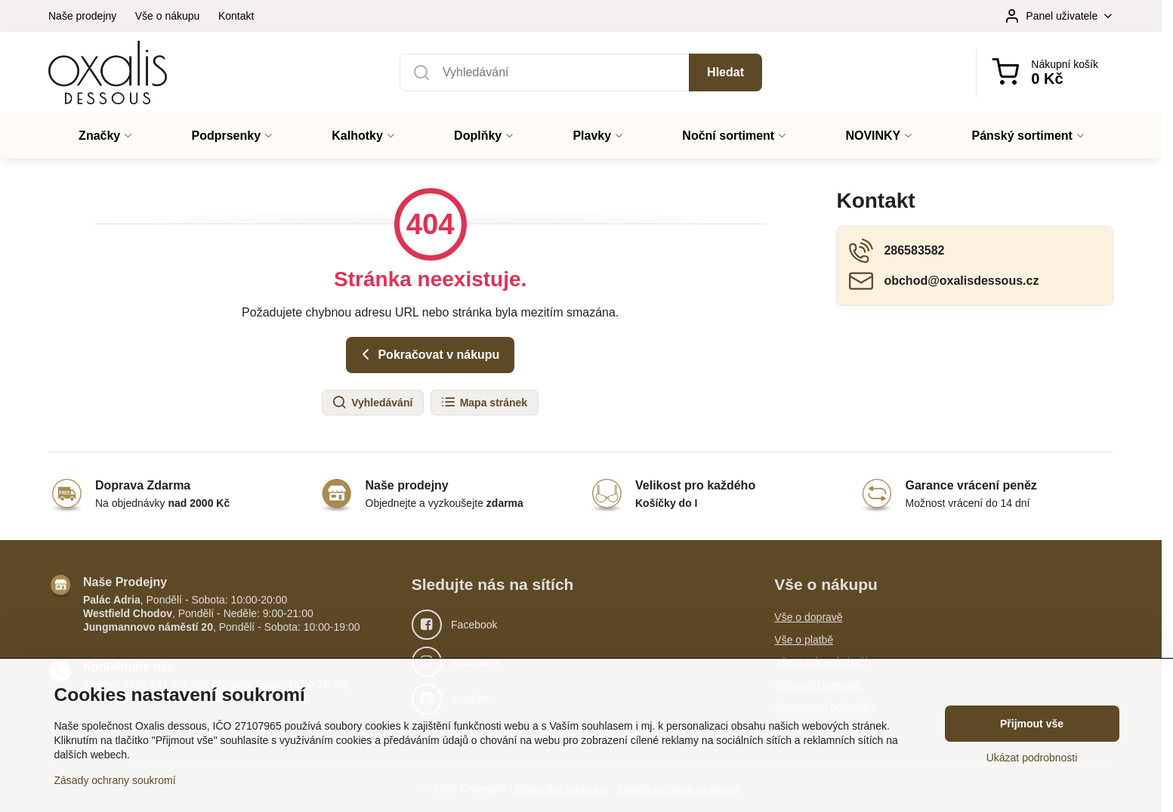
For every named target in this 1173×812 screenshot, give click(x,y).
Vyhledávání (372, 402)
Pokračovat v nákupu (428, 354)
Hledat (725, 72)
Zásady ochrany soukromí (115, 780)
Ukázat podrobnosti (1032, 758)
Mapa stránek (483, 402)
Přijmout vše (1031, 724)
